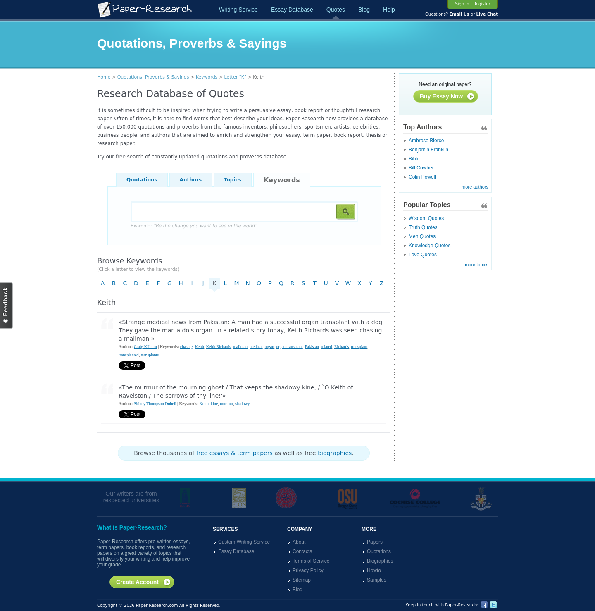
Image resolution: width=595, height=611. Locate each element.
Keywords (207, 77)
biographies (335, 453)
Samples (376, 580)
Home (103, 77)
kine (214, 403)
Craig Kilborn (145, 346)
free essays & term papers (234, 453)
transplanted (129, 355)
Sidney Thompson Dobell (155, 403)
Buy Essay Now (447, 97)
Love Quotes (423, 255)
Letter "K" (235, 77)
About (299, 542)
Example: (194, 226)
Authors (191, 180)
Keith (199, 346)
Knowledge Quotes (429, 245)
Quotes (335, 9)
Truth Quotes (423, 227)
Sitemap (302, 580)
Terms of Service (311, 561)
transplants (150, 355)
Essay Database (292, 9)
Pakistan (312, 346)
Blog (364, 9)
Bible (414, 159)
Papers (375, 542)
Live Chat (487, 14)
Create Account (143, 582)
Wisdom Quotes (426, 218)
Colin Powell (422, 177)
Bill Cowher (421, 168)
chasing (186, 346)
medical (256, 346)
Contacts (302, 551)
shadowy (242, 403)
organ (269, 346)
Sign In (462, 4)
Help (389, 9)
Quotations (141, 180)
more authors (475, 186)
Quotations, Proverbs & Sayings (153, 77)
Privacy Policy (308, 570)
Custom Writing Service (244, 542)
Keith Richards (218, 346)
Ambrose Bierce (426, 140)
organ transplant (289, 346)
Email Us (459, 14)
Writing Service (238, 9)
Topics (232, 180)
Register (481, 4)
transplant (359, 346)
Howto (374, 570)
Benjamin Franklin (428, 150)
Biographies (380, 561)
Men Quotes (422, 236)
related (326, 346)
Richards (341, 346)
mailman (240, 346)
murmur (226, 403)
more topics (476, 264)
